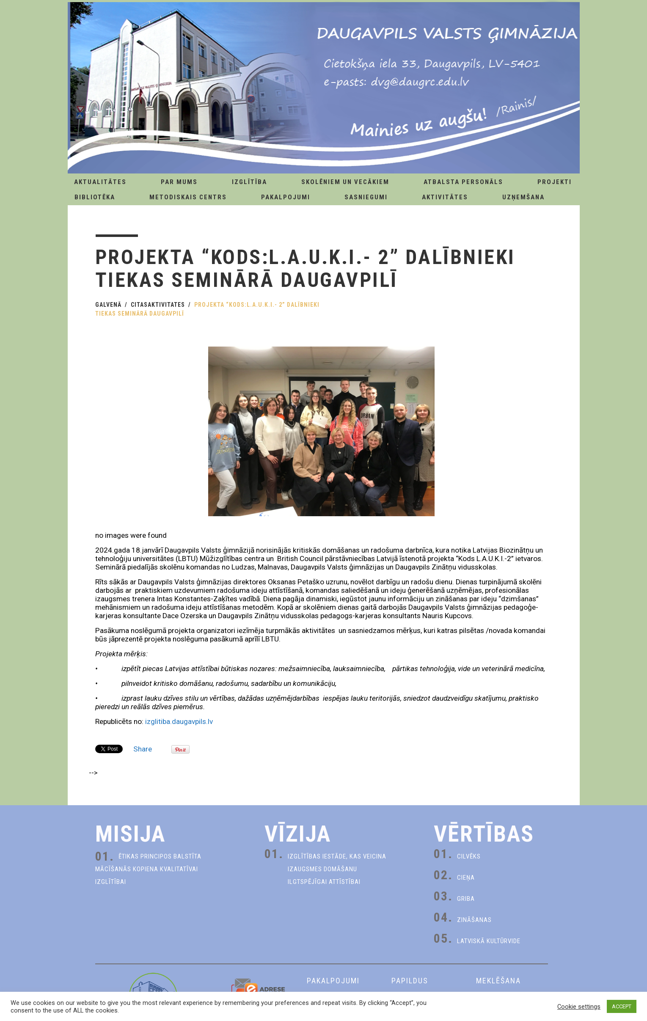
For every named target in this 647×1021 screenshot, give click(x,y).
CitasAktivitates (158, 304)
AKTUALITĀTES (100, 182)
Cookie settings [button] (578, 1006)
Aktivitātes (445, 197)
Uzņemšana (523, 197)
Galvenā (108, 304)
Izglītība (249, 182)
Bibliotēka (94, 197)
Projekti (554, 182)
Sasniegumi (366, 197)
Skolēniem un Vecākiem (345, 182)
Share (142, 749)
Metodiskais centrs (188, 197)
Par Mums (179, 182)
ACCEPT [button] (621, 1006)
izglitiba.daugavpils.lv (179, 721)
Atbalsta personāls (463, 182)
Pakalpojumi (285, 197)
